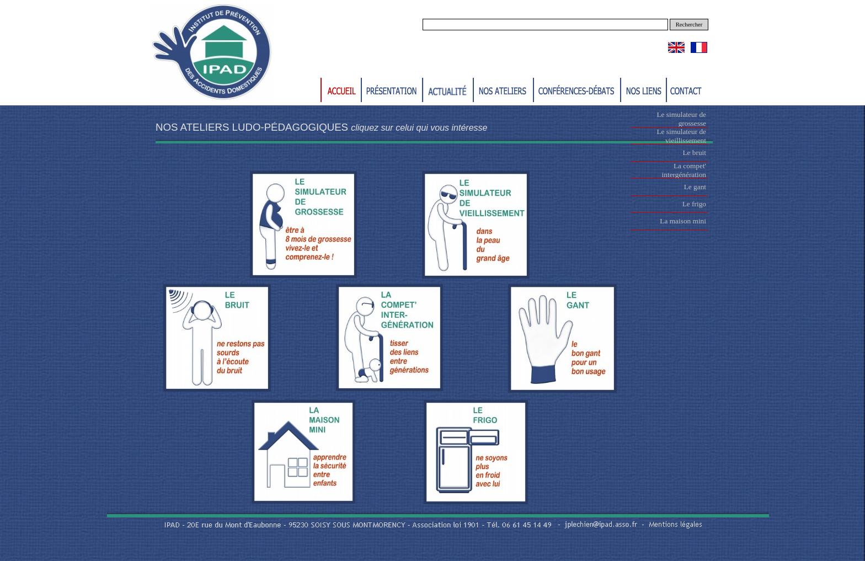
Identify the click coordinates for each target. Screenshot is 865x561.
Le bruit (694, 152)
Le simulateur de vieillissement (681, 136)
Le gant (695, 187)
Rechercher (689, 25)
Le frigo (694, 204)
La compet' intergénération (684, 170)
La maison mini (683, 221)
